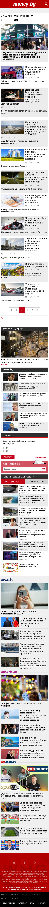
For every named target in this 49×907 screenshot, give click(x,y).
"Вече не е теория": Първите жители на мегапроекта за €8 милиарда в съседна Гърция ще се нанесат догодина (32, 499)
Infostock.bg (16, 899)
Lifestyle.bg (25, 894)
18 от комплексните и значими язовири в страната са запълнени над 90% (32, 386)
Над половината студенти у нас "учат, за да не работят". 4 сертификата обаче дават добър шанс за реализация (32, 521)
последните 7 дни (13, 482)
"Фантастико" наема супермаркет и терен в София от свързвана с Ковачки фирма (33, 510)
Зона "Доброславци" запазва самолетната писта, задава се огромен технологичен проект (32, 544)
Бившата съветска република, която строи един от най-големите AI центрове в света (31, 554)
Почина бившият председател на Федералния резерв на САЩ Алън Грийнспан (33, 415)
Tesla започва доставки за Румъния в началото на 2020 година (34, 289)
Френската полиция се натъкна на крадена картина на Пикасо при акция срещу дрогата (32, 634)
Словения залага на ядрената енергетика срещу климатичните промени (36, 154)
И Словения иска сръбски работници (36, 265)
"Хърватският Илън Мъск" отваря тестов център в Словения (36, 221)
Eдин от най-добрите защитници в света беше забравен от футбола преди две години (33, 806)
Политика (4, 365)
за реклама (22, 903)
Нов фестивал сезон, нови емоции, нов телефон (21, 704)
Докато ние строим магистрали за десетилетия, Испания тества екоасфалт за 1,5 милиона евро (32, 488)
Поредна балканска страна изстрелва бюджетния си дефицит (35, 70)
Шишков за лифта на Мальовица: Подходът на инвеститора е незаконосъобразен (33, 376)
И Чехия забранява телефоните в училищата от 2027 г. (18, 612)
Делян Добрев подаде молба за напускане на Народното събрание (32, 425)
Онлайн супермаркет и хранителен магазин (28, 565)
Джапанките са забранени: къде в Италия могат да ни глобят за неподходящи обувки (34, 741)
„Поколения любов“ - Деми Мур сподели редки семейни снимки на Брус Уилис (33, 728)
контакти (42, 903)
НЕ (5, 451)
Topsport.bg (36, 894)
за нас (32, 903)
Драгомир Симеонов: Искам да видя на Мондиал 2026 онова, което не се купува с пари (22, 795)
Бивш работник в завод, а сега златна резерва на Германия (33, 817)
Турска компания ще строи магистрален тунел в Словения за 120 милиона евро (36, 177)
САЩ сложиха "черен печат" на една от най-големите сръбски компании (24, 360)
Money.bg (14, 894)
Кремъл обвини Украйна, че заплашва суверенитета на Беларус (30, 405)
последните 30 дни (36, 482)
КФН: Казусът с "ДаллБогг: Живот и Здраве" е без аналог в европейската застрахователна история (32, 533)
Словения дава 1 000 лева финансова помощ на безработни (36, 198)
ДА (5, 448)
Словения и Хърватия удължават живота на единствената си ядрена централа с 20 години (36, 128)
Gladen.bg (4, 899)
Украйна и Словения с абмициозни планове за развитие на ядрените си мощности (36, 244)
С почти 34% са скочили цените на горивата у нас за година (32, 395)
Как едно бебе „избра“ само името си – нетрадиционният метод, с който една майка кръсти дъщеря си (33, 715)
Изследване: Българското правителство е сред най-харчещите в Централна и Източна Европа (21, 97)
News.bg (4, 894)
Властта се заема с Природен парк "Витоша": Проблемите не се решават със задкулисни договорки (33, 663)
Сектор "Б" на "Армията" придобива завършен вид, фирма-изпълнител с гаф (33, 830)
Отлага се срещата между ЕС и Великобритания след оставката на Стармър (33, 622)
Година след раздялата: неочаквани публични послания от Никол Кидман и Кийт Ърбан (32, 754)
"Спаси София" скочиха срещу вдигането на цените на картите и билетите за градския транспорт (32, 649)
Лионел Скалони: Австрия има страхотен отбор (33, 842)
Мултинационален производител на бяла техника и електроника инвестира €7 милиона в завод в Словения (24, 55)
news (9, 369)
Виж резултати (40, 457)
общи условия (9, 903)
